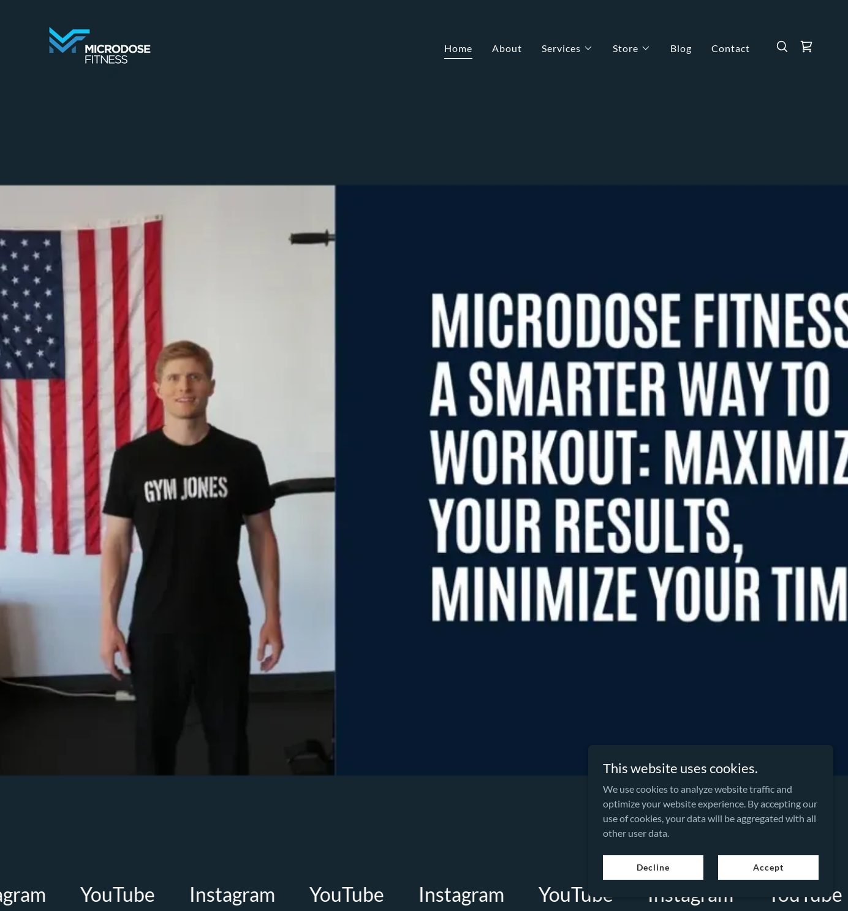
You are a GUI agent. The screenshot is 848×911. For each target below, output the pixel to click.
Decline (653, 867)
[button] (567, 48)
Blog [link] (681, 48)
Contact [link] (730, 48)
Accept (768, 867)
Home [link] (458, 48)
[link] (99, 45)
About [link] (507, 48)
